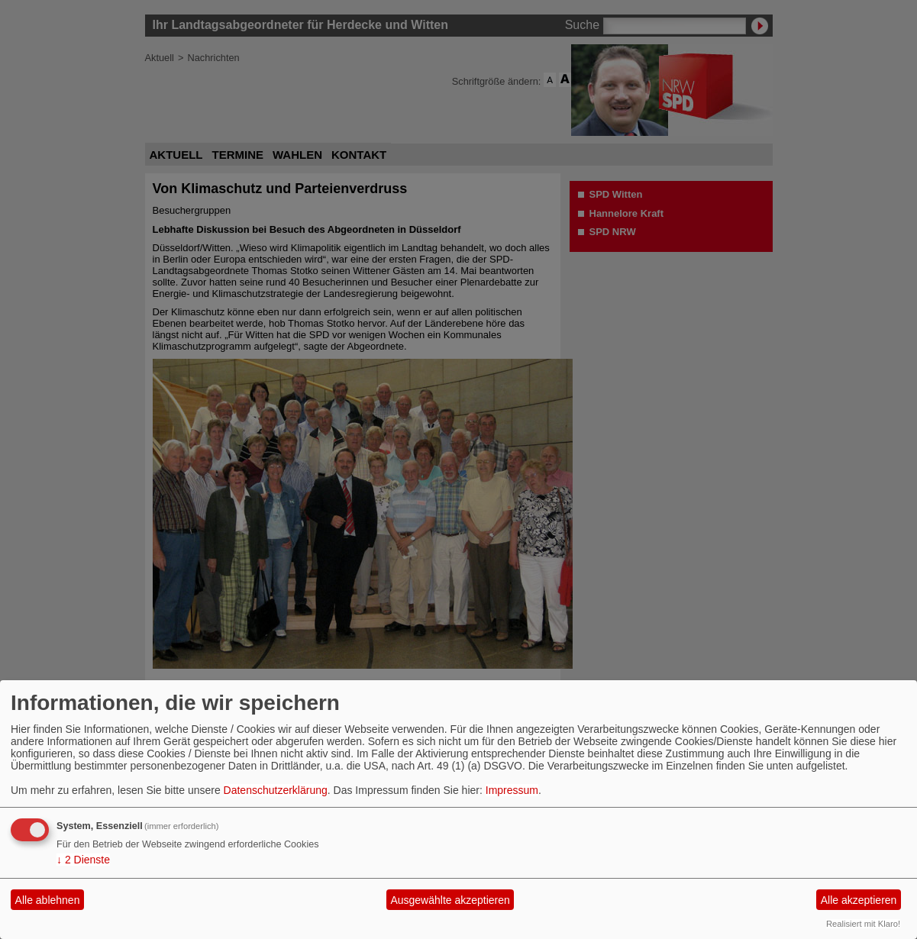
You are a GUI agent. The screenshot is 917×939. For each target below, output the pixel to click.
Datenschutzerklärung (276, 790)
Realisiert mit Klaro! (863, 923)
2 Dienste (83, 859)
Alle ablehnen (47, 900)
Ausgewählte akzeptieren (449, 900)
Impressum (512, 790)
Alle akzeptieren (859, 900)
